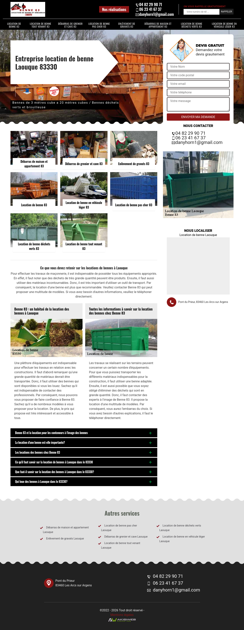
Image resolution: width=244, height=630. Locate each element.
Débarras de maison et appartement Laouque (64, 530)
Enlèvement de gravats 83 (126, 25)
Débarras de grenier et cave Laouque (123, 537)
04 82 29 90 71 (148, 4)
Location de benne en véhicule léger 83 (224, 25)
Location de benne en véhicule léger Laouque (180, 539)
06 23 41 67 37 (148, 9)
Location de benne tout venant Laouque (119, 545)
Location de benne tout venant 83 (40, 25)
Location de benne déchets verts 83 (191, 25)
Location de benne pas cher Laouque (117, 528)
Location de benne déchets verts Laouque (178, 528)
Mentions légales (121, 615)
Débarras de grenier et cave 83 (70, 25)
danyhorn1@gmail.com (154, 14)
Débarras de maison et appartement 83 (157, 25)
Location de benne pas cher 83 (99, 25)
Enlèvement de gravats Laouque (62, 538)
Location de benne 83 (14, 25)
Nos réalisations (114, 9)
